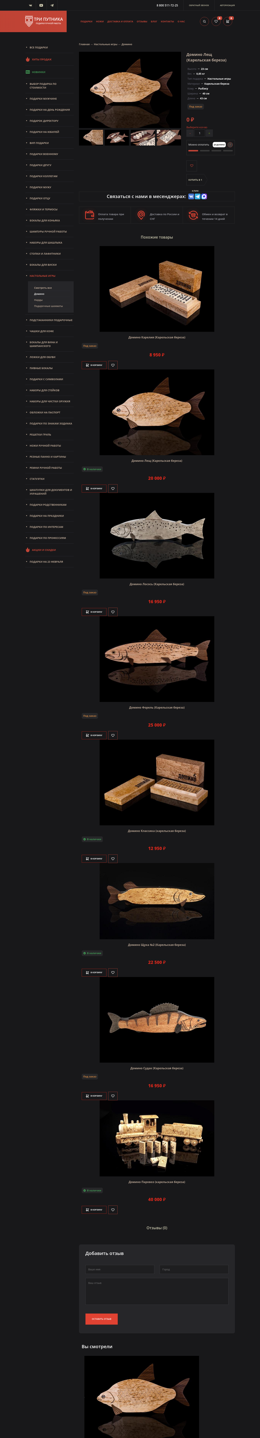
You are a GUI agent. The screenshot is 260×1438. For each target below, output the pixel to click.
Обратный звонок (199, 5)
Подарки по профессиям (48, 538)
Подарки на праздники (47, 515)
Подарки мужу (40, 187)
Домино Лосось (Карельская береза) (157, 582)
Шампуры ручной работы (48, 231)
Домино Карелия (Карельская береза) (156, 336)
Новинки (35, 72)
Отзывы (142, 21)
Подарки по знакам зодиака (51, 423)
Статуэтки (37, 479)
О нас (181, 21)
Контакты (167, 21)
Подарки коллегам (44, 176)
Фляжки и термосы (44, 209)
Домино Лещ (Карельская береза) (157, 459)
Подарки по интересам (46, 527)
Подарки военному (44, 154)
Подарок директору (44, 120)
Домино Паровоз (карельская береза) (157, 1180)
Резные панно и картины (48, 456)
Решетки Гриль (40, 434)
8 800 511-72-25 (167, 5)
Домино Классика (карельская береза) (157, 829)
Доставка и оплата (120, 21)
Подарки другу (40, 165)
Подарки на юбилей (44, 132)
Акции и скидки (40, 549)
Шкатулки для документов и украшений (51, 491)
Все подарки (39, 47)
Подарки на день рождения (50, 109)
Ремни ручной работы (46, 467)
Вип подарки (39, 143)
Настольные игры (43, 275)
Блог (154, 21)
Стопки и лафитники (45, 253)
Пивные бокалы (41, 368)
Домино (39, 294)
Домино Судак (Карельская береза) (156, 1066)
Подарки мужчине (43, 98)
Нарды (38, 300)
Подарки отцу (40, 198)
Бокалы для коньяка (45, 220)
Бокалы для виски (43, 264)
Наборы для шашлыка (46, 242)
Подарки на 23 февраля (46, 561)
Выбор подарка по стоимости (43, 85)
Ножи (100, 21)
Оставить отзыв (101, 1315)
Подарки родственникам (48, 504)
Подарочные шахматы (48, 306)
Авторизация (227, 5)
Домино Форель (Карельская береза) (157, 706)
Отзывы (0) (157, 1225)
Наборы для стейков (44, 390)
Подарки (86, 21)
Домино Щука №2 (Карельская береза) (157, 943)
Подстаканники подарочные (51, 320)
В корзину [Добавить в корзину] (97, 364)
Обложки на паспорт (45, 412)
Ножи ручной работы (45, 445)
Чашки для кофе (42, 331)
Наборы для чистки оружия (50, 401)
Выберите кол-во (196, 127)
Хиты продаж (38, 59)
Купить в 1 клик (195, 182)
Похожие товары (157, 236)
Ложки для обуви (43, 357)
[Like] (118, 363)
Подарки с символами (46, 379)
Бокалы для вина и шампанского (44, 344)
